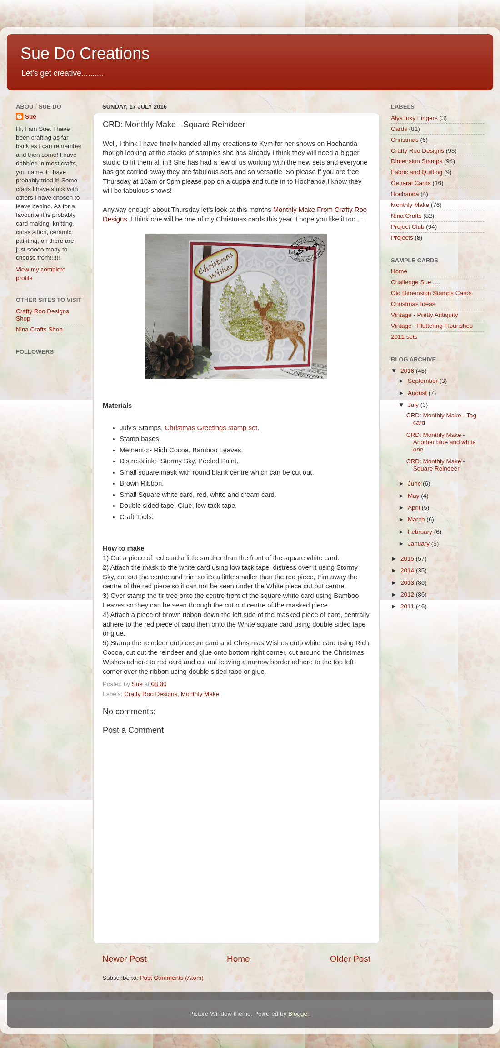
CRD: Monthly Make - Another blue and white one (441, 442)
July (414, 404)
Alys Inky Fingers (414, 118)
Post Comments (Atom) (172, 977)
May (414, 495)
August (418, 393)
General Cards (411, 183)
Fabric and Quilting (416, 172)
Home (238, 958)
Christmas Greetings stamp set (211, 427)
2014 (408, 570)
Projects (402, 237)
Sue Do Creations (85, 53)
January (419, 543)
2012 (408, 594)
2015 (408, 558)
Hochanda (405, 194)
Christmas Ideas (413, 304)
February (421, 531)
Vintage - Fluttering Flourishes (432, 325)
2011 (408, 606)
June (415, 483)
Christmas (405, 139)
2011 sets (404, 336)
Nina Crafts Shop (39, 329)
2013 (408, 582)
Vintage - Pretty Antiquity (424, 314)
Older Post (350, 958)
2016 (408, 370)
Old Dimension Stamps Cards (431, 293)
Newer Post (124, 958)
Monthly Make (200, 694)
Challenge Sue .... (415, 282)
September (424, 380)
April (415, 507)
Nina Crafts (406, 215)
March (417, 519)
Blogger (298, 1013)
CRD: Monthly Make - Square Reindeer (435, 465)
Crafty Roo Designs (150, 694)
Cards (399, 128)
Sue (30, 116)
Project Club (408, 226)
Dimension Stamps (416, 161)
